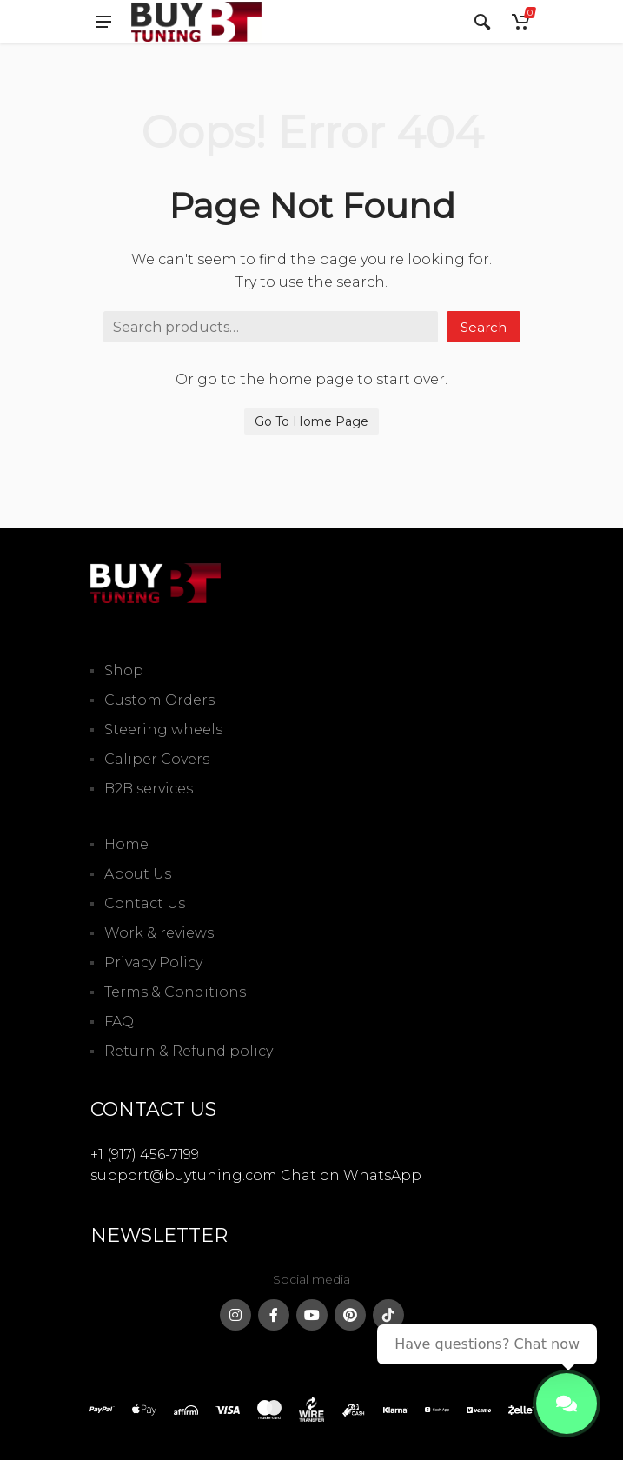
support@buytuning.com (183, 1175)
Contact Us (144, 903)
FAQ (119, 1021)
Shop (123, 670)
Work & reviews (159, 933)
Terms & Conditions (175, 992)
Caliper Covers (156, 759)
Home (126, 844)
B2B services (148, 788)
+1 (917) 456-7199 (144, 1154)
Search (484, 327)
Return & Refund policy (188, 1051)
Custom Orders (159, 700)
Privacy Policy (153, 962)
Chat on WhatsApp (351, 1175)
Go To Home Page (311, 421)
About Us (137, 874)
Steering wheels (163, 729)
